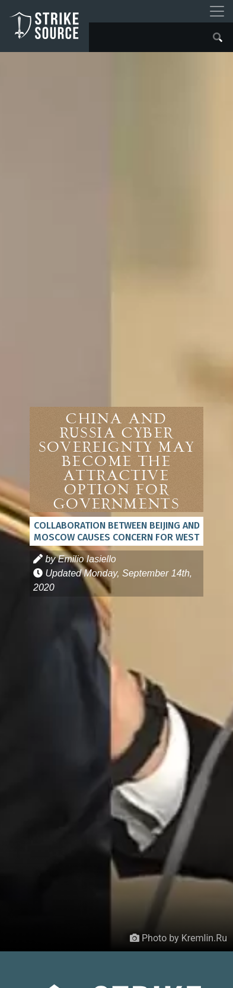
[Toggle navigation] (217, 11)
